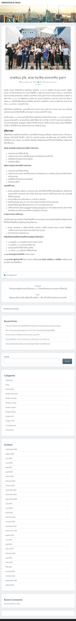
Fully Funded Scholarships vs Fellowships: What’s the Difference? (28, 344)
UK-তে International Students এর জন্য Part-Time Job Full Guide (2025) (30, 330)
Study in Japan (11, 407)
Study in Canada (11, 398)
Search (6, 357)
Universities (10, 430)
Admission (9, 380)
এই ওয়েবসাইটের (28, 202)
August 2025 (10, 454)
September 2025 (11, 449)
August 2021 (10, 585)
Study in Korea (11, 412)
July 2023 (9, 540)
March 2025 (9, 476)
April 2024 (9, 513)
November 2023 (11, 526)
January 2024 (10, 522)
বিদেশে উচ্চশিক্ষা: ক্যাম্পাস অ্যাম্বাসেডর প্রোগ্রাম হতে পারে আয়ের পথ (27, 339)
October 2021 (10, 576)
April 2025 (9, 472)
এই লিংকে (37, 205)
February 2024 (10, 517)
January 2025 (10, 485)
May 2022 (9, 567)
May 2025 (9, 467)
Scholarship (10, 389)
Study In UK (10, 416)
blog (7, 385)
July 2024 (9, 504)
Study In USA (10, 421)
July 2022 (9, 558)
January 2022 (10, 571)
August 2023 (10, 535)
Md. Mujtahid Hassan (48, 82)
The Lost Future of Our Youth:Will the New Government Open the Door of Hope (33, 326)
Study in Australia (12, 394)
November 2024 (11, 494)
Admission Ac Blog (11, 2)
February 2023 (10, 553)
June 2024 (9, 508)
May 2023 (9, 544)
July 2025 (9, 458)
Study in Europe (11, 403)
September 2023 (11, 531)
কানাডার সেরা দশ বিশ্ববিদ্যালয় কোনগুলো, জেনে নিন (23, 335)
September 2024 (11, 499)
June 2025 (9, 463)
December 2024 (11, 490)
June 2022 (9, 562)
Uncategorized (11, 275)
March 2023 (9, 549)
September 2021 (11, 580)
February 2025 (10, 481)
